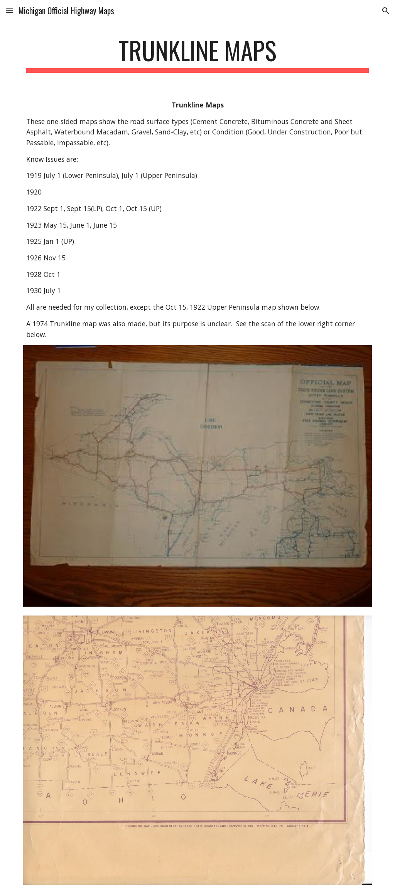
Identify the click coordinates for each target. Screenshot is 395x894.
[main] (197, 54)
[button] (9, 10)
